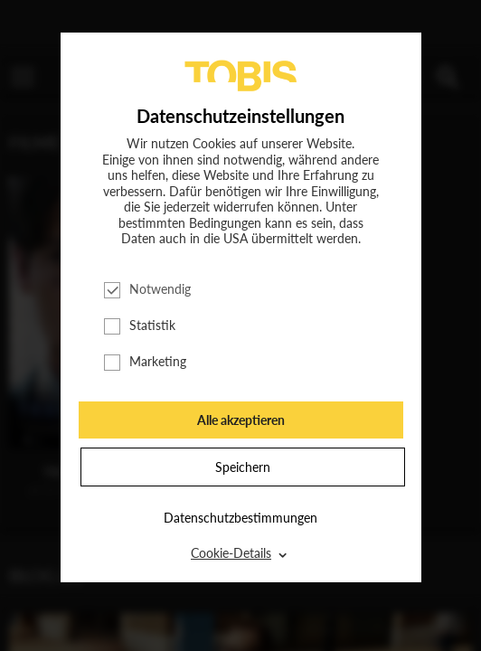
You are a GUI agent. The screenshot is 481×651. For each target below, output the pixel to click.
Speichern (242, 467)
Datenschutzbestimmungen (240, 517)
